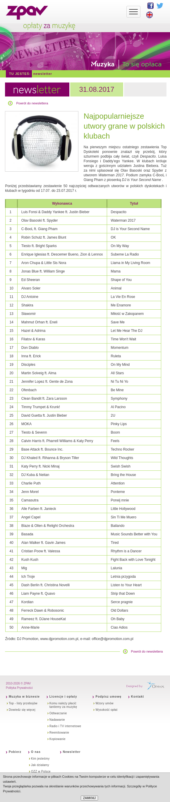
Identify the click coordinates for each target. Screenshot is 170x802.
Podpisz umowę (108, 696)
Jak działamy (40, 765)
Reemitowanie (59, 732)
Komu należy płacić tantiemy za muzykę (63, 705)
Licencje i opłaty (63, 696)
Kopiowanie (57, 739)
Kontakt (137, 696)
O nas (36, 751)
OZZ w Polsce (41, 771)
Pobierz (15, 751)
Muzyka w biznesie (24, 696)
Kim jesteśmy (40, 758)
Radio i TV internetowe (65, 726)
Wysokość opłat (106, 709)
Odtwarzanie (58, 713)
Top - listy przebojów (23, 703)
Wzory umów (104, 703)
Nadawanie (57, 719)
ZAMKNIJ (89, 798)
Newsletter (42, 73)
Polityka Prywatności (19, 687)
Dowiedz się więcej (22, 709)
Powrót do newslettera (32, 103)
